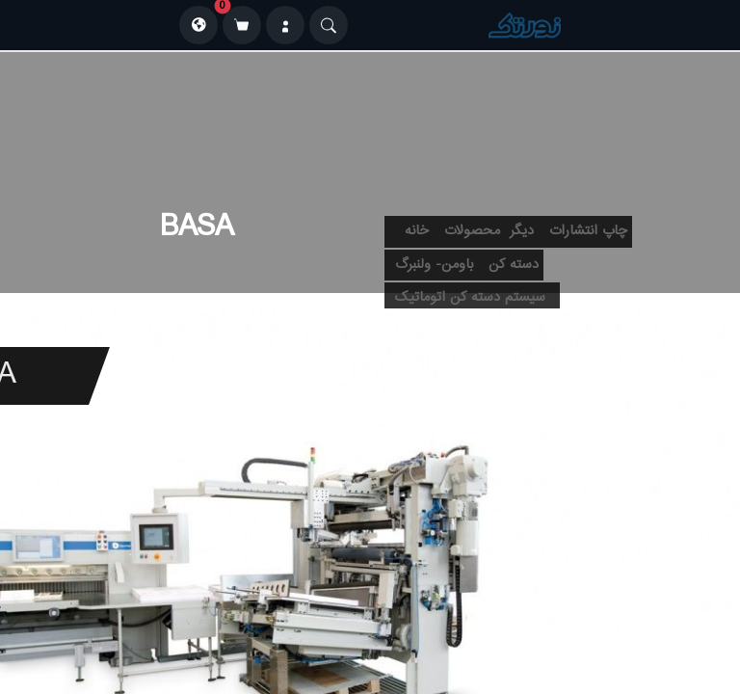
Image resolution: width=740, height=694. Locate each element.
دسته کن (514, 265)
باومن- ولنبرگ (434, 265)
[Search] (328, 25)
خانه (417, 231)
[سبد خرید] (242, 25)
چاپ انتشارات (588, 231)
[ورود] (285, 25)
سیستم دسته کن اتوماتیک (470, 297)
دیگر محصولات (489, 231)
